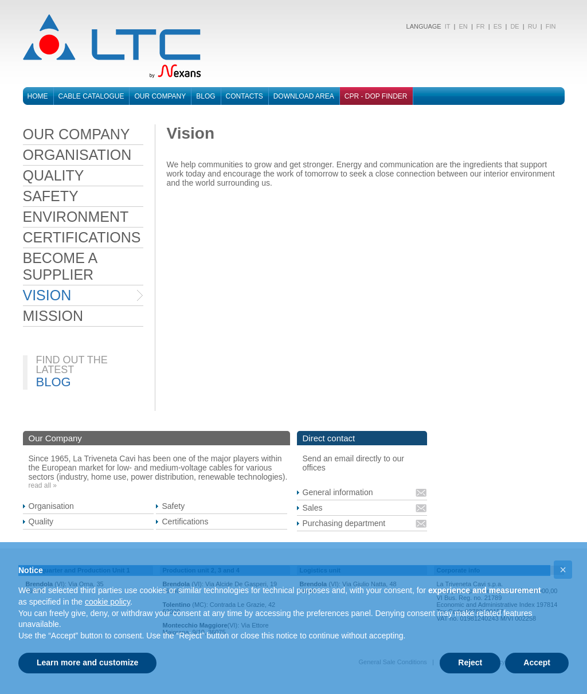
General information (338, 492)
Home (38, 96)
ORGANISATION (77, 155)
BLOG (53, 382)
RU (532, 26)
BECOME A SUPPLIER (60, 266)
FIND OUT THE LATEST (72, 364)
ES (498, 26)
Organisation (51, 506)
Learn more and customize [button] (87, 662)
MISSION (53, 316)
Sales (313, 507)
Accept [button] (536, 662)
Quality (41, 521)
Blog (205, 96)
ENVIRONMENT (76, 217)
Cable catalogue (91, 96)
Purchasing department (344, 523)
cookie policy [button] (107, 601)
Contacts (244, 96)
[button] (563, 569)
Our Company (160, 96)
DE (514, 26)
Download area (303, 96)
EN (463, 26)
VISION (47, 295)
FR (480, 26)
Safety (173, 506)
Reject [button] (470, 662)
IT (447, 26)
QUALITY (53, 175)
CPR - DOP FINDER (376, 96)
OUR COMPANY (76, 134)
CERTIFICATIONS (82, 237)
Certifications (185, 521)
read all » (43, 485)
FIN (551, 26)
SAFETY (51, 196)
